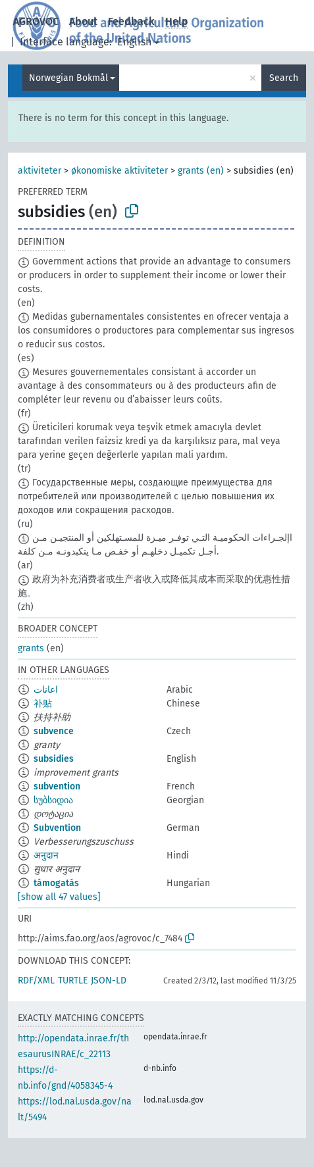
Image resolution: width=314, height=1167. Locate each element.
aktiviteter (39, 170)
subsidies (54, 758)
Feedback (131, 21)
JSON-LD (108, 980)
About (83, 21)
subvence (54, 731)
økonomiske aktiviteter (119, 170)
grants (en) (201, 170)
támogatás (56, 883)
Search (283, 78)
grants (31, 648)
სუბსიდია (53, 800)
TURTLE (73, 980)
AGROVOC (36, 21)
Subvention (57, 827)
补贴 (43, 703)
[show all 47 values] (59, 897)
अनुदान (46, 855)
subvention (57, 786)
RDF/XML (36, 980)
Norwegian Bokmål (68, 78)
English (134, 42)
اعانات (46, 689)
